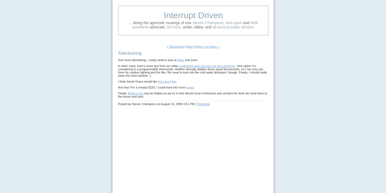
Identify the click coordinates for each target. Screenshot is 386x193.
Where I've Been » (207, 46)
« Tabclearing (175, 46)
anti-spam (234, 23)
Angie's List (135, 93)
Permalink (203, 104)
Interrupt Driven (193, 15)
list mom (174, 27)
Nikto (180, 60)
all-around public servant (233, 27)
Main (190, 46)
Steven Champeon (208, 23)
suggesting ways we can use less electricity (207, 66)
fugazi (190, 87)
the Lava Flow (167, 81)
